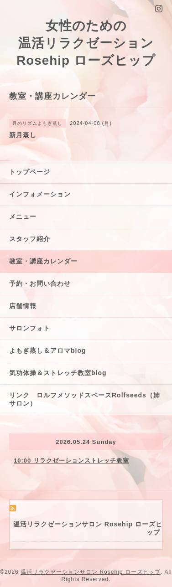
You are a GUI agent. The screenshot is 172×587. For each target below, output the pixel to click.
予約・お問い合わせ (40, 283)
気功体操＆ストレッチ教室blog (58, 372)
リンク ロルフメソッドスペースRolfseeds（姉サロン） (84, 399)
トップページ (29, 171)
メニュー (22, 216)
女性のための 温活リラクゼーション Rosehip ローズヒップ (86, 43)
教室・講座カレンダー (43, 261)
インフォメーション (40, 194)
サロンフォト (29, 328)
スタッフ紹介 (29, 238)
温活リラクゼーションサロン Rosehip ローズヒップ (91, 572)
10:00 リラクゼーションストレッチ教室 (71, 460)
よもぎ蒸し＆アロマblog (47, 350)
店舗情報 (22, 305)
